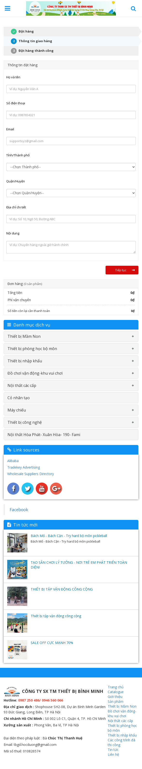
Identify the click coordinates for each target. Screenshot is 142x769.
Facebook (19, 509)
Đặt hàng (19, 31)
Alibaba (13, 460)
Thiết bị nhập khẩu (24, 361)
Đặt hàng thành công (32, 51)
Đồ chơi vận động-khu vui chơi (35, 373)
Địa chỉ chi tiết (16, 207)
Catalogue (116, 691)
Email (10, 129)
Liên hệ (113, 754)
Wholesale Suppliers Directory (30, 473)
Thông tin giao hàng (31, 41)
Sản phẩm (115, 701)
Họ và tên (13, 77)
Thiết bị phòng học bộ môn (32, 348)
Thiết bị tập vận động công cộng (56, 616)
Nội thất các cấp (21, 385)
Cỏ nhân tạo (18, 397)
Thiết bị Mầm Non (24, 336)
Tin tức (113, 749)
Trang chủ (116, 687)
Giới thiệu (115, 696)
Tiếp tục (120, 270)
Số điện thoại (15, 103)
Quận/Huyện (15, 181)
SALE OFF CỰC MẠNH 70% (52, 642)
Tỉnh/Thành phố (18, 155)
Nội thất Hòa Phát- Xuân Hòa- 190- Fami (43, 434)
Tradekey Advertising (23, 467)
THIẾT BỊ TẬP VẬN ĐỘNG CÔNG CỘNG (62, 589)
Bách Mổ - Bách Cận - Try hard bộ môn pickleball (69, 535)
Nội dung (12, 233)
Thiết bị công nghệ (24, 422)
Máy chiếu (16, 410)
